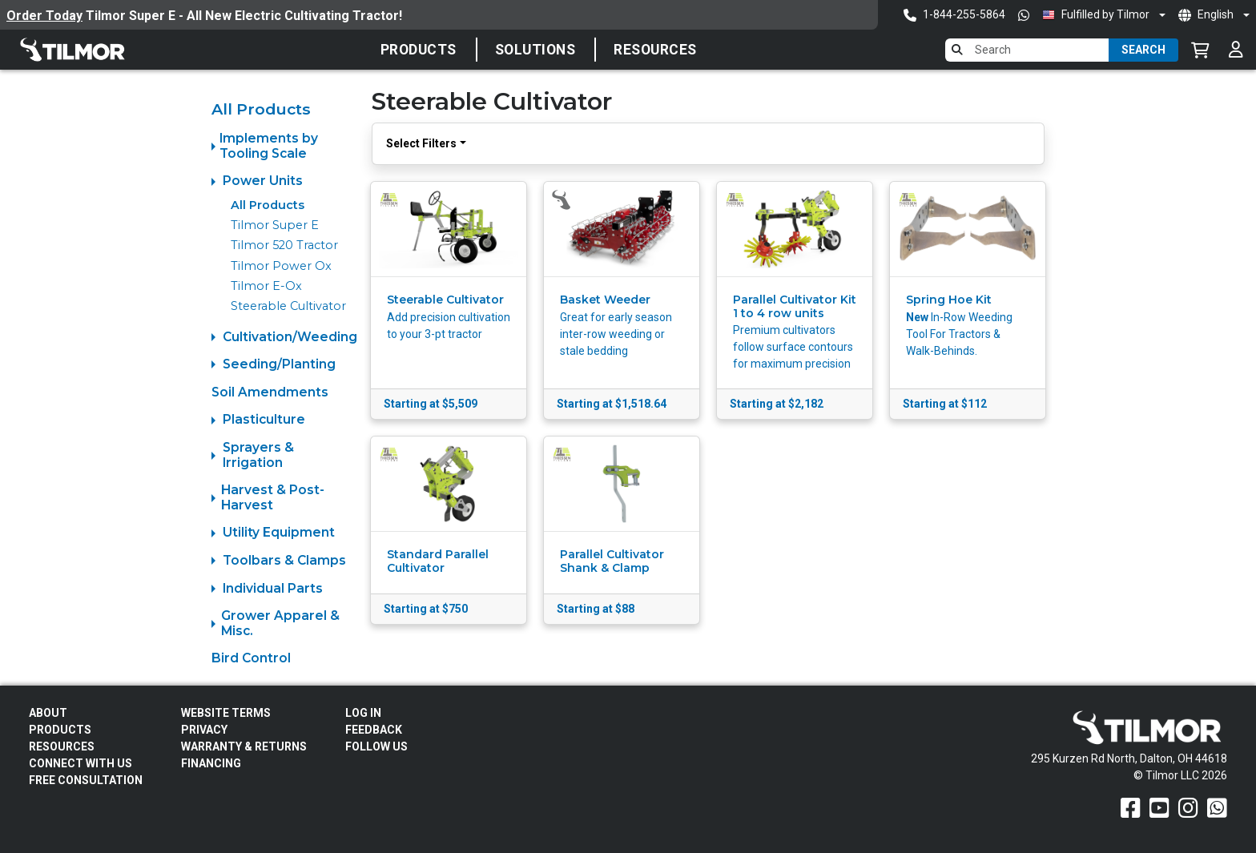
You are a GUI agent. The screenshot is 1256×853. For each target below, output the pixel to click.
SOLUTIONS (535, 50)
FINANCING (211, 763)
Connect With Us (80, 763)
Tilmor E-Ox (266, 286)
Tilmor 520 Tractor (284, 245)
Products (418, 50)
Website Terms (226, 712)
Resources (655, 50)
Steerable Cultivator (288, 306)
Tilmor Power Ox (281, 266)
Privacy (204, 729)
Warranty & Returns (244, 746)
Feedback (373, 729)
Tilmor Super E (275, 225)
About (48, 712)
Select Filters (421, 143)
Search (1143, 49)
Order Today (44, 15)
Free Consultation (86, 780)
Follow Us (376, 746)
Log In (363, 712)
